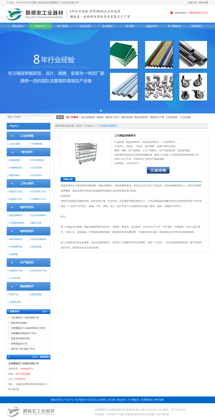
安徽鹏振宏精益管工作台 (24, 333)
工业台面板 (185, 117)
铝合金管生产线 (38, 270)
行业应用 (85, 26)
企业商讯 (107, 26)
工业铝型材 (172, 117)
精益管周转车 (141, 117)
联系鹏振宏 (147, 400)
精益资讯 (152, 26)
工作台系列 (27, 183)
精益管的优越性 (19, 323)
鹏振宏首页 (57, 400)
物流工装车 (36, 223)
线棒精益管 (14, 160)
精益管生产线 (157, 117)
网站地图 (203, 2)
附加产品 (13, 294)
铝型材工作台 (16, 199)
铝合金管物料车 (38, 215)
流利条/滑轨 (15, 302)
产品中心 (40, 26)
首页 (79, 126)
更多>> (46, 311)
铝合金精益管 (88, 117)
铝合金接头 (36, 175)
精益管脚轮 (36, 294)
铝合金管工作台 (38, 191)
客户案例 (62, 26)
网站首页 (18, 26)
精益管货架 (127, 117)
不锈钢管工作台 (38, 199)
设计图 (130, 26)
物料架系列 (27, 231)
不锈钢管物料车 (17, 223)
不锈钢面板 (36, 144)
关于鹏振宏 (174, 26)
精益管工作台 (112, 117)
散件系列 (27, 152)
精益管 (100, 117)
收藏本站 (192, 2)
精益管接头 (14, 175)
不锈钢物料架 (16, 246)
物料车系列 (27, 207)
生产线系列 (27, 262)
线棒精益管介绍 (19, 343)
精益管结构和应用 (20, 338)
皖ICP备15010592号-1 (147, 409)
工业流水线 (14, 278)
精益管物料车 (16, 215)
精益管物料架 (16, 239)
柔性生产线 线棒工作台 (23, 349)
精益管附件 (27, 286)
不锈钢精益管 (16, 167)
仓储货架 (13, 254)
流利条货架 (36, 246)
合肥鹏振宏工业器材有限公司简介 (28, 328)
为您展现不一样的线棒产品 (25, 317)
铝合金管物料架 (38, 239)
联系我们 (196, 26)
